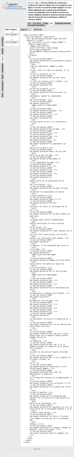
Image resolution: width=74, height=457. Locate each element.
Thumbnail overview (62, 23)
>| (40, 30)
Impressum (37, 449)
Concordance (2, 86)
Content (2, 51)
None (2, 95)
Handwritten (2, 67)
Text (29, 23)
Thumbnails (2, 41)
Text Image (37, 23)
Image (45, 23)
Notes (2, 76)
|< (25, 30)
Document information (36, 25)
